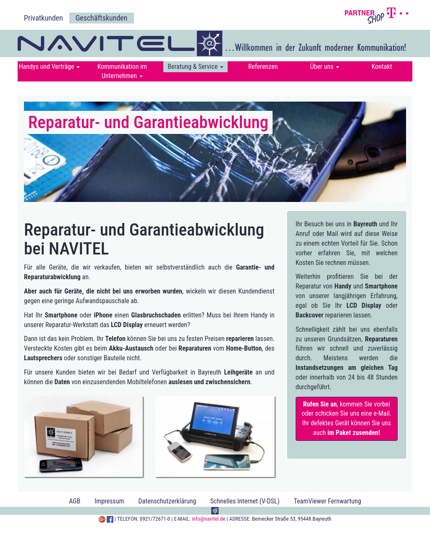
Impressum (109, 501)
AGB (74, 501)
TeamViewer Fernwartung (327, 501)
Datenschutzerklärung (167, 501)
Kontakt (382, 67)
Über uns (324, 67)
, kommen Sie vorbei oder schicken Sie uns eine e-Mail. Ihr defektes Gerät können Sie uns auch (346, 418)
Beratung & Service (195, 67)
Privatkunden (43, 17)
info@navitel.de (208, 519)
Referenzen (263, 67)
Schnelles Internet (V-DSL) (245, 501)
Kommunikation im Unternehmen (122, 71)
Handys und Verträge (49, 67)
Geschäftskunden (102, 17)
